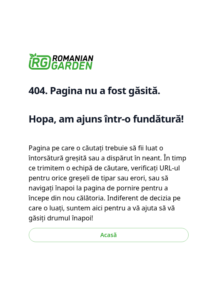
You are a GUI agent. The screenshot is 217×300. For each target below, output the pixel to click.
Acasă (108, 235)
